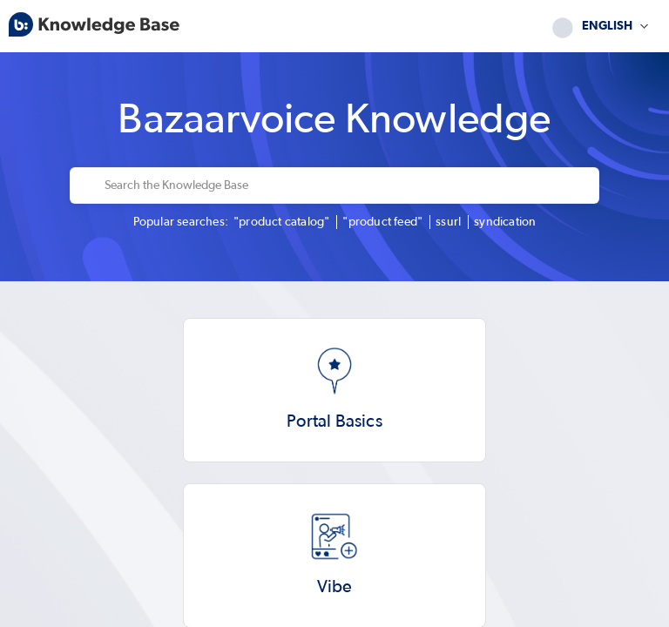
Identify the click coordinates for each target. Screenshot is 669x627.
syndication (505, 222)
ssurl (448, 222)
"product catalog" (281, 222)
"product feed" (382, 222)
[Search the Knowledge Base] (346, 185)
